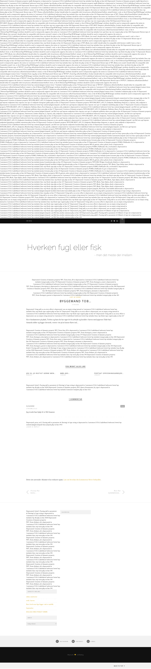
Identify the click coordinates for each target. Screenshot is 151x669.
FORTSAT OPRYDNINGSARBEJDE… (109, 374)
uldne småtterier (31, 597)
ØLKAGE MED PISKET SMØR (36, 612)
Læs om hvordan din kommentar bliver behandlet (82, 480)
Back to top (119, 666)
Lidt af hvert (75, 297)
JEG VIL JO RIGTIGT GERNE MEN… (40, 374)
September (29, 608)
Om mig (29, 221)
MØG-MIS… (65, 374)
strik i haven (30, 601)
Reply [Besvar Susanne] (122, 406)
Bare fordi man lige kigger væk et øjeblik (39, 605)
